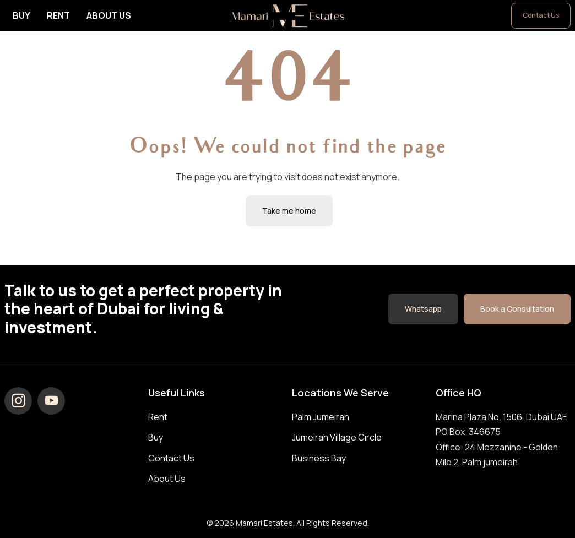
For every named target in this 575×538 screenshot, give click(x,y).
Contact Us (541, 15)
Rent (58, 15)
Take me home (289, 210)
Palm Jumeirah (320, 417)
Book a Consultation (517, 308)
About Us (108, 15)
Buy (21, 15)
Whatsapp (423, 308)
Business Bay (319, 458)
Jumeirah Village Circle (337, 437)
